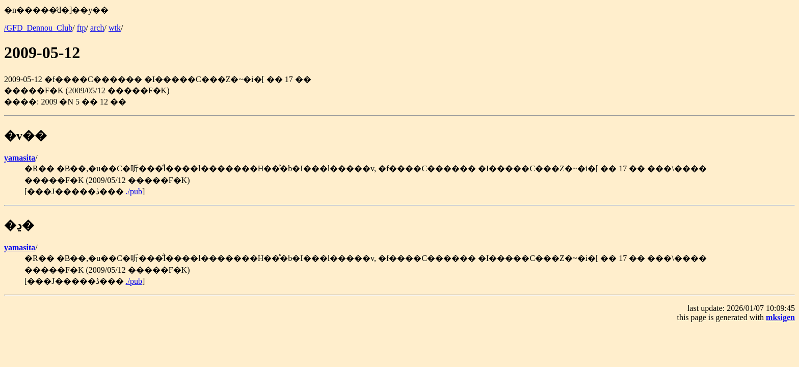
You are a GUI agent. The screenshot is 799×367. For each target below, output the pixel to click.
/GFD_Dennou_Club (38, 27)
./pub (134, 191)
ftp (81, 27)
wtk (115, 27)
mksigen (780, 317)
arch (97, 27)
